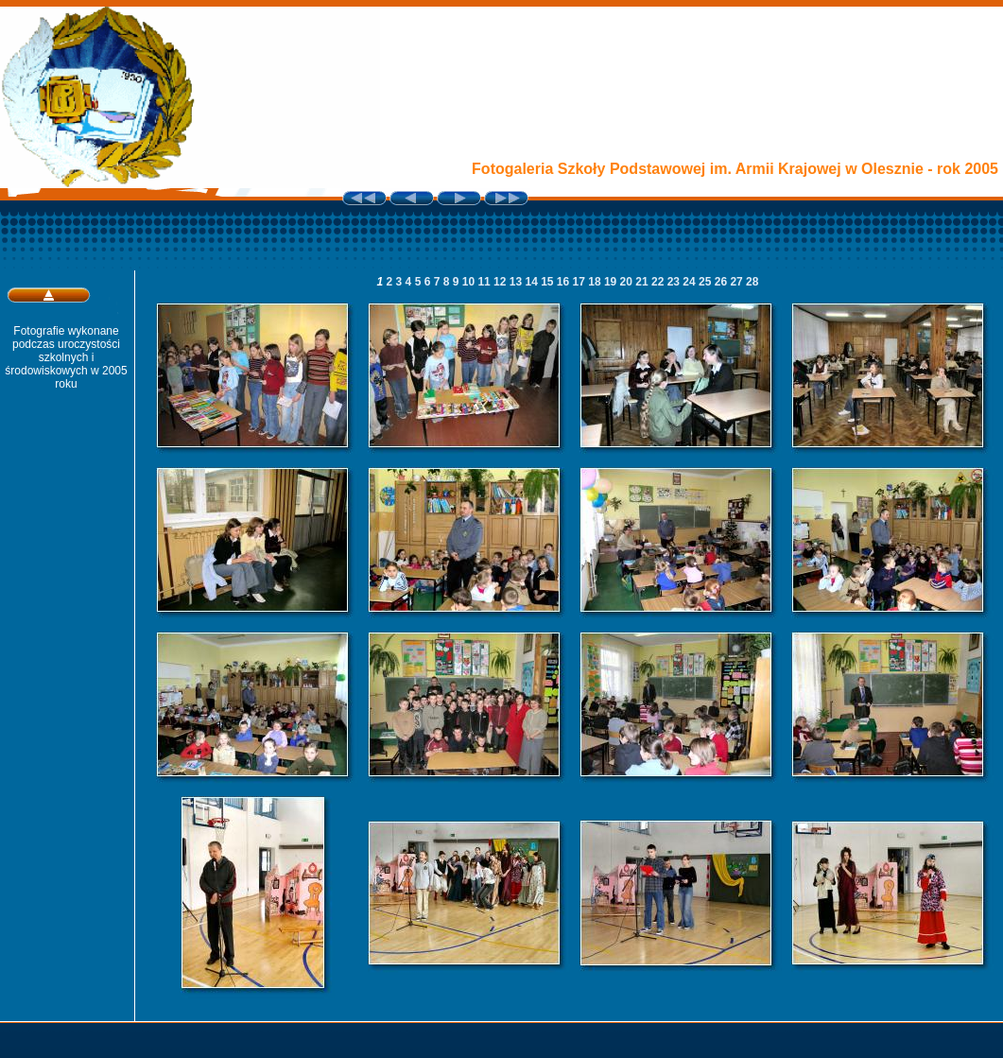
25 (707, 281)
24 (691, 281)
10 (470, 281)
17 (581, 281)
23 (675, 281)
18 (596, 281)
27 (738, 281)
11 (485, 281)
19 (612, 281)
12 (501, 281)
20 (628, 281)
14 (533, 281)
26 (723, 281)
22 (659, 281)
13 (518, 281)
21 (643, 281)
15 (549, 281)
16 (565, 281)
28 (752, 281)
